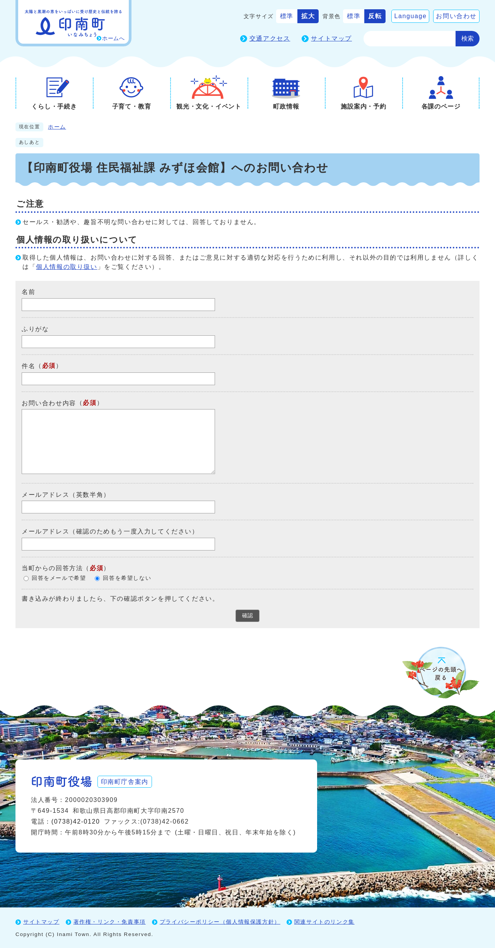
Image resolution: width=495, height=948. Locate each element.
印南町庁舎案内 (126, 781)
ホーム (57, 127)
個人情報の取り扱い (66, 266)
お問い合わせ (456, 16)
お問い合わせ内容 (49, 402)
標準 (287, 16)
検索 (467, 38)
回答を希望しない (127, 578)
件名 (28, 366)
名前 (28, 292)
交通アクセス (269, 38)
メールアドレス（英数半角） (66, 494)
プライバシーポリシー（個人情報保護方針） (220, 921)
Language (410, 16)
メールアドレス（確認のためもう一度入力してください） (110, 531)
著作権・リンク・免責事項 (109, 921)
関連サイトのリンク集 (324, 921)
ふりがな (35, 329)
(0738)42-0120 (75, 821)
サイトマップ (331, 38)
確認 (247, 615)
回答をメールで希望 (59, 578)
